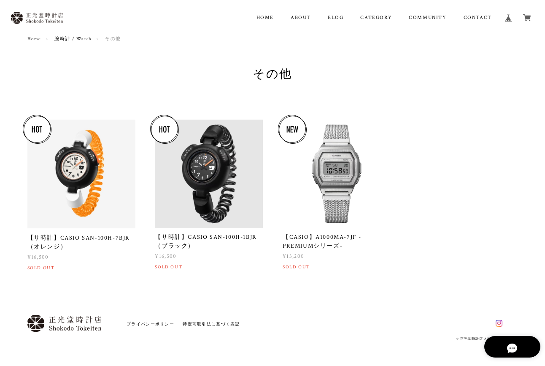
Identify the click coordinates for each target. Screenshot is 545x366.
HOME (265, 17)
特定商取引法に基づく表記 (211, 324)
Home (34, 39)
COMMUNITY (427, 17)
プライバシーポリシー (150, 324)
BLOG (335, 17)
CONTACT (478, 17)
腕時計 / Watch (73, 39)
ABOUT (301, 17)
